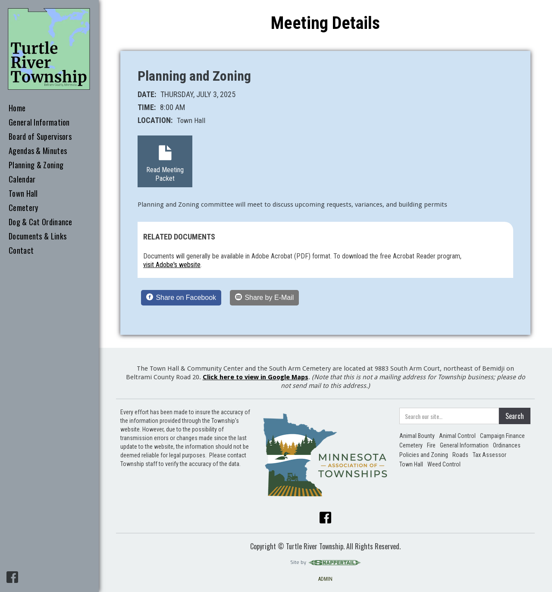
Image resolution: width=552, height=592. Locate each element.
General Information (39, 122)
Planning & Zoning (36, 165)
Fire (431, 445)
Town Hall (23, 194)
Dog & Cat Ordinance (40, 222)
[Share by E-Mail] (264, 297)
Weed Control (444, 464)
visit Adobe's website (172, 265)
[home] (49, 49)
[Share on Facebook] (181, 297)
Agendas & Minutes (38, 151)
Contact (21, 251)
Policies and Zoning (423, 454)
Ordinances (507, 445)
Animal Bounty (417, 435)
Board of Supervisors (40, 137)
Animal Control (457, 435)
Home (17, 108)
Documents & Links (37, 236)
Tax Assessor (489, 454)
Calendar (22, 179)
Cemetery (23, 208)
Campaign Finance (502, 435)
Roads (460, 454)
